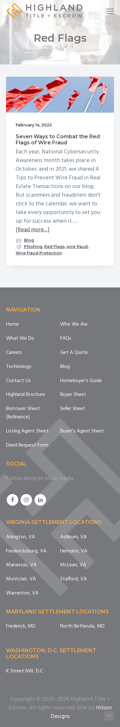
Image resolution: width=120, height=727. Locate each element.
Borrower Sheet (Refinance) (23, 413)
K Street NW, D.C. (25, 671)
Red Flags (54, 246)
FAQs (65, 339)
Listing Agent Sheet (27, 431)
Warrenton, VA (22, 593)
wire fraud (77, 246)
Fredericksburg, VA (26, 551)
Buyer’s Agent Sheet (82, 431)
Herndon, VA (73, 551)
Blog (29, 240)
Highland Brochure (25, 395)
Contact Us (18, 381)
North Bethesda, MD (82, 626)
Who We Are (74, 325)
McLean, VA (73, 565)
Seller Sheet (72, 409)
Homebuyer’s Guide (81, 381)
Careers (14, 353)
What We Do (20, 339)
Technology (18, 367)
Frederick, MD (21, 626)
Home (12, 325)
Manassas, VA (21, 565)
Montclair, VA (21, 579)
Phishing (33, 246)
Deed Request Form (27, 445)
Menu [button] (107, 11)
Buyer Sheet (73, 395)
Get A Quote (74, 353)
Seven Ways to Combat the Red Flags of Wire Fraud (58, 139)
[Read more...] (33, 230)
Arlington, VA (20, 537)
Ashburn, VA (73, 537)
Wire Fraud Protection (39, 253)
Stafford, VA (73, 579)
